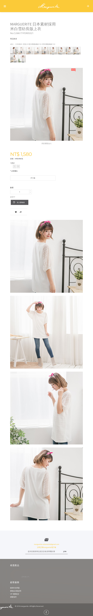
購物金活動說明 (15, 591)
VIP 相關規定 (14, 594)
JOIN (64, 551)
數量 (12, 187)
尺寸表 (33, 178)
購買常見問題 (15, 588)
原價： (12, 159)
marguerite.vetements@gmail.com (46, 544)
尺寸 (12, 163)
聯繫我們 (13, 597)
